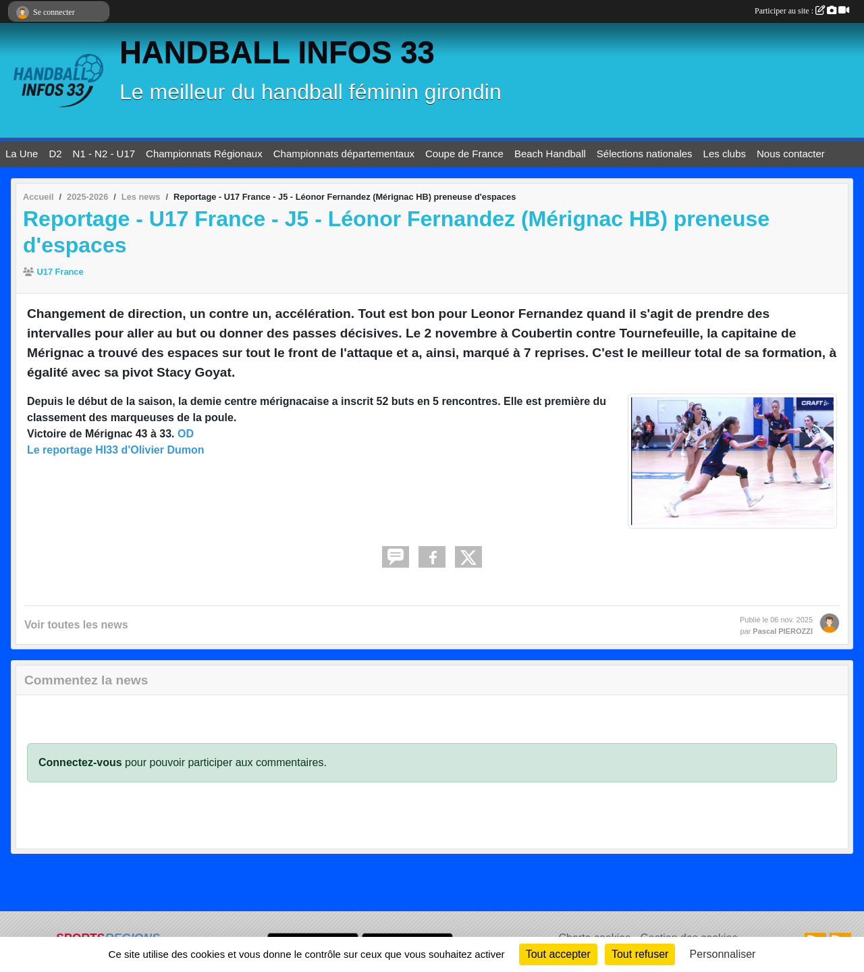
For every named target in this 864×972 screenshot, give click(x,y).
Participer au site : (802, 11)
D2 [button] (55, 153)
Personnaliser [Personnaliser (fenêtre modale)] (723, 954)
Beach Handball (550, 153)
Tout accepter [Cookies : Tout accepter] (558, 954)
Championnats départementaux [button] (343, 153)
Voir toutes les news (76, 624)
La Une (21, 153)
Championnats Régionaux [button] (204, 153)
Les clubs (724, 153)
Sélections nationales (645, 153)
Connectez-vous (80, 762)
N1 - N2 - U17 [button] (104, 153)
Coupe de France (464, 153)
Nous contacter (791, 153)
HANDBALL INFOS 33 (277, 52)
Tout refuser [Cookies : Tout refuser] (640, 954)
